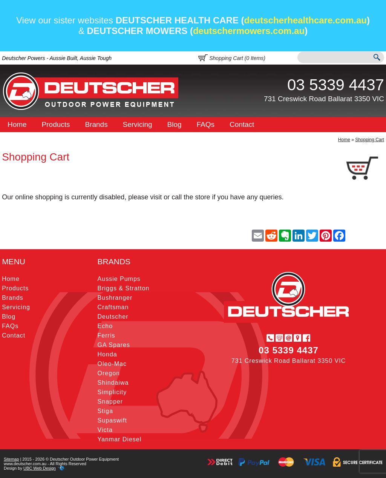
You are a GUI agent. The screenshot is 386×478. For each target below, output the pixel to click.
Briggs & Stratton (124, 288)
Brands (96, 124)
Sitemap (11, 459)
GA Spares (114, 345)
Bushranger (115, 298)
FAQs (206, 124)
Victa (105, 430)
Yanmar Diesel (120, 439)
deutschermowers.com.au (249, 31)
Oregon (109, 373)
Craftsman (113, 307)
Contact (242, 124)
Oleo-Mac (112, 364)
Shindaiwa (113, 382)
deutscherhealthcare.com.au (305, 20)
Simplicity (112, 392)
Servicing (137, 124)
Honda (107, 354)
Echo (105, 326)
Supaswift (112, 420)
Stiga (105, 411)
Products (56, 124)
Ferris (106, 335)
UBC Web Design (39, 468)
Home (17, 124)
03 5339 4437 (335, 85)
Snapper (110, 401)
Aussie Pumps (119, 279)
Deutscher (113, 316)
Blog (174, 124)
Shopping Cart (369, 139)
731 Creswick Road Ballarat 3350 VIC (324, 99)
